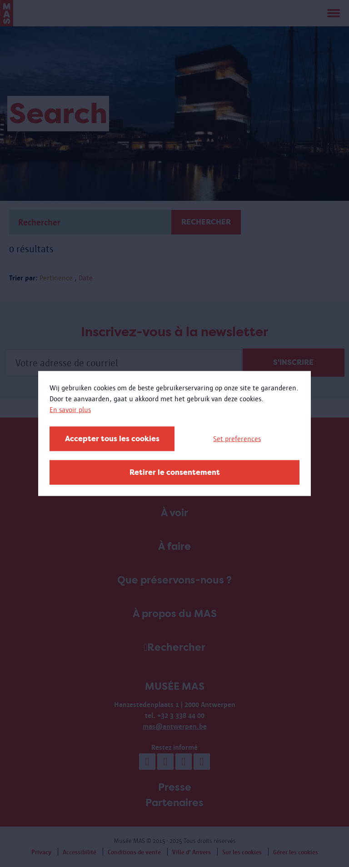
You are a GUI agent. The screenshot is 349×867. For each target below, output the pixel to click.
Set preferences (237, 439)
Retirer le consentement (175, 472)
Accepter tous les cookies (112, 438)
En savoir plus (70, 410)
